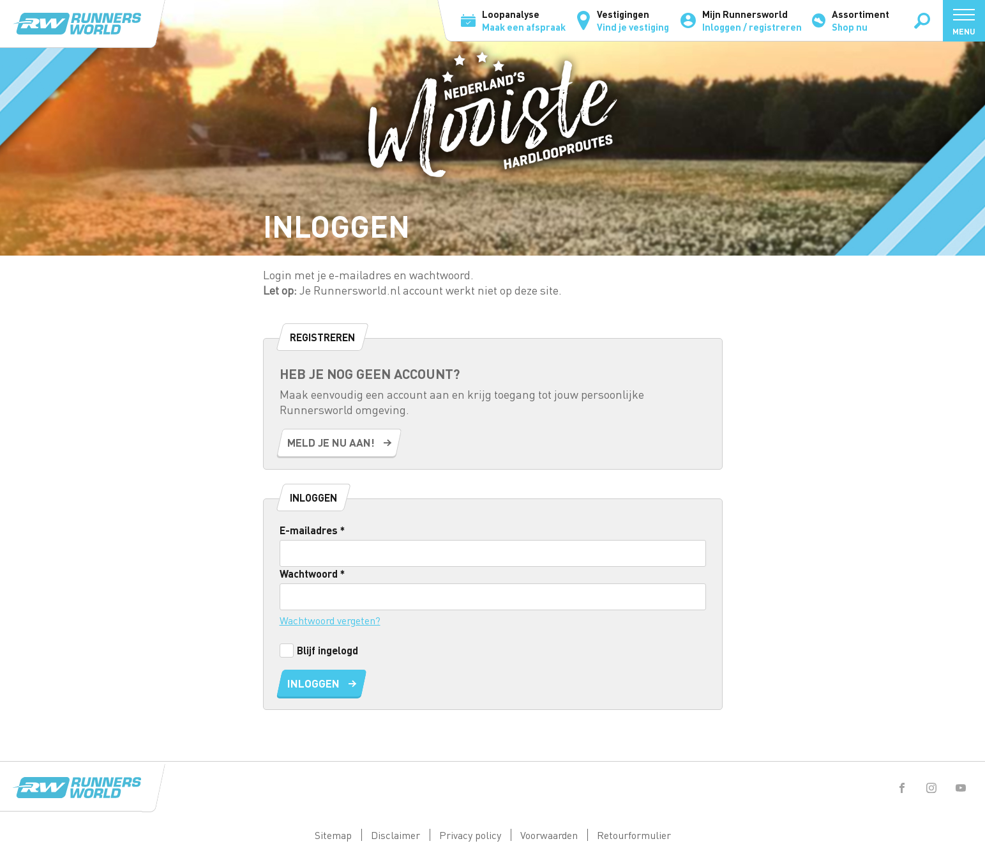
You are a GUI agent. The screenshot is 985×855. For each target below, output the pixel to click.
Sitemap (333, 835)
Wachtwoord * (312, 573)
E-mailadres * (312, 530)
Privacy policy (470, 835)
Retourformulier (634, 835)
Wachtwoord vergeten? (330, 620)
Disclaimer (395, 835)
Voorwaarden (549, 835)
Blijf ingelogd (319, 650)
